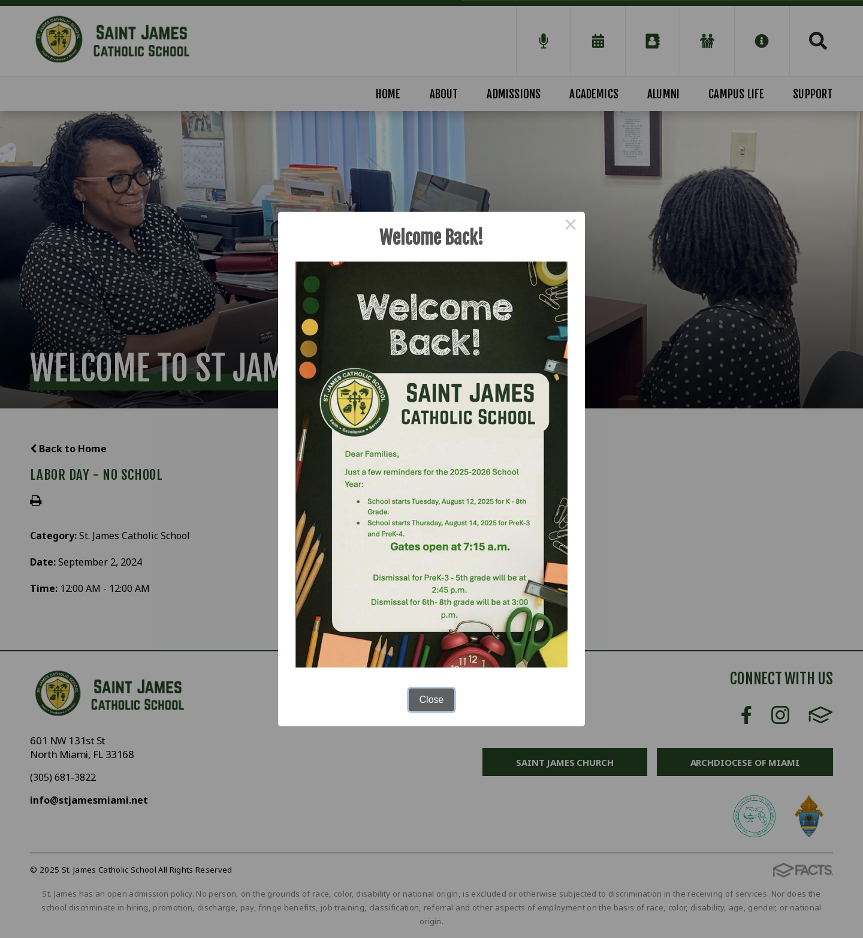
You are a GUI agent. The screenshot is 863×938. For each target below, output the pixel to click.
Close (432, 700)
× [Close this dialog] (570, 226)
